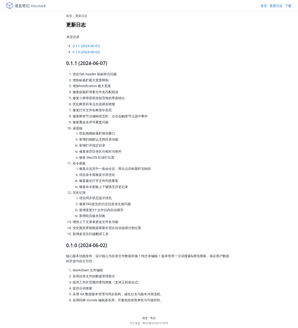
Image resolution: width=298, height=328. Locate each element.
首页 (264, 5)
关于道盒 (135, 323)
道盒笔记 (22, 5)
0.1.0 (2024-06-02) (86, 52)
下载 (288, 5)
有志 (153, 318)
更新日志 (276, 5)
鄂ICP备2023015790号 (155, 323)
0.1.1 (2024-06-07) (86, 46)
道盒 (145, 318)
